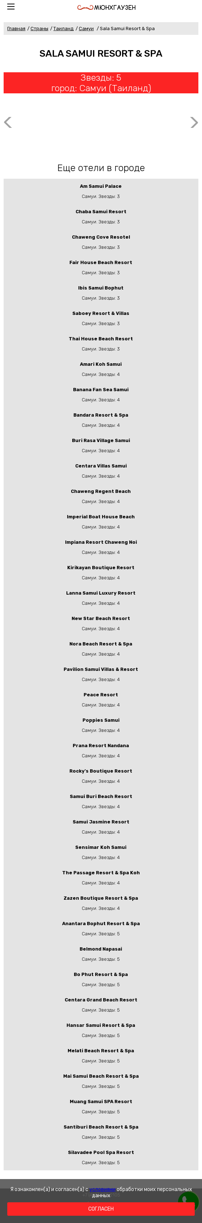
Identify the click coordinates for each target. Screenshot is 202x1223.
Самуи (86, 28)
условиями (102, 1189)
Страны (39, 28)
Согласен (101, 1209)
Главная (16, 28)
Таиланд (63, 28)
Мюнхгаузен (106, 7)
